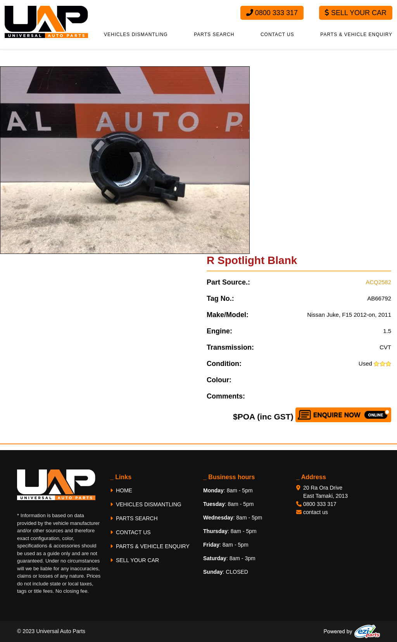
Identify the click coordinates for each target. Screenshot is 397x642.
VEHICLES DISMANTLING (136, 34)
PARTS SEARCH (214, 34)
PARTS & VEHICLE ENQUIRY (356, 34)
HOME (121, 490)
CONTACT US (277, 34)
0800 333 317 (272, 13)
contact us (315, 512)
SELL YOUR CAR (134, 560)
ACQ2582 (378, 282)
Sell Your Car (356, 13)
